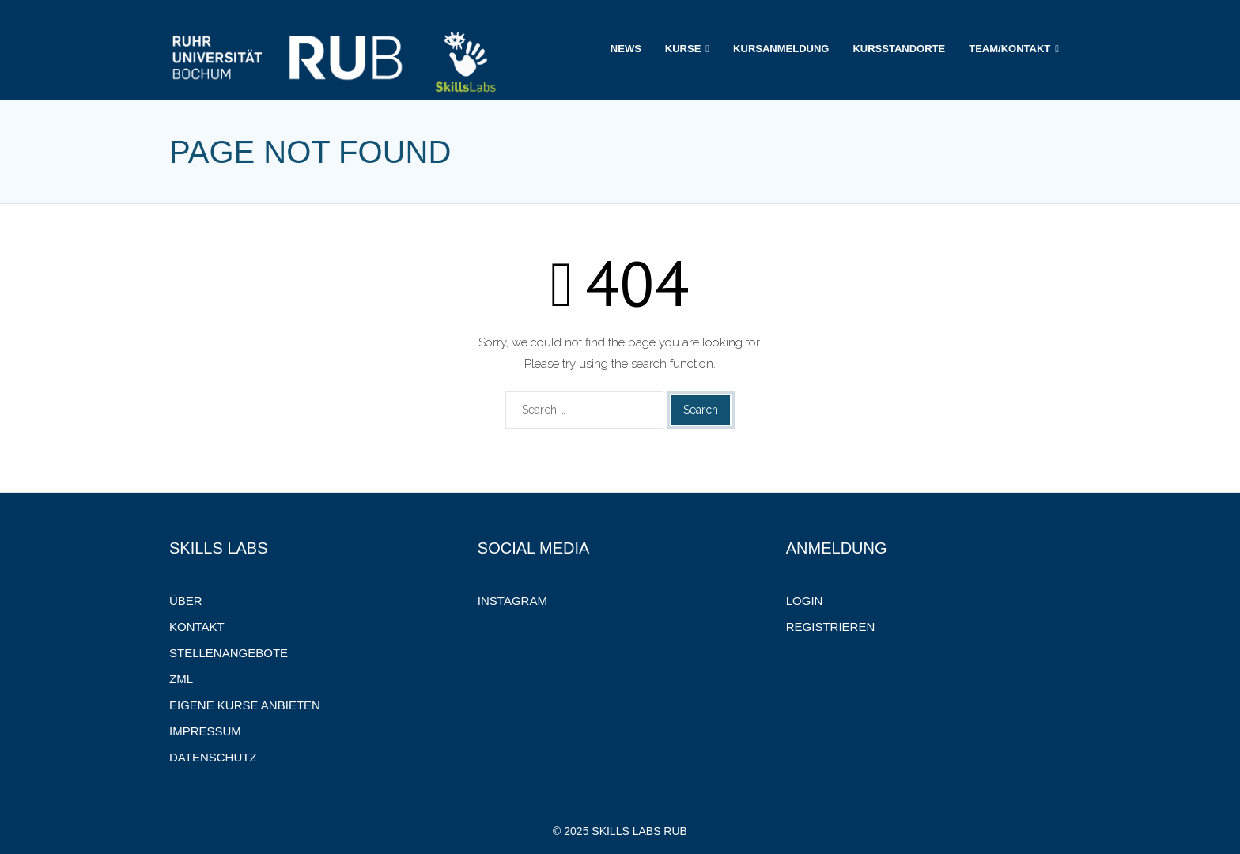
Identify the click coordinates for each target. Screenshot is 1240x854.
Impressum (205, 731)
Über (185, 600)
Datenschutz (213, 757)
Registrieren (830, 626)
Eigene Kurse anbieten (244, 705)
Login (804, 600)
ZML (181, 679)
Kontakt (197, 626)
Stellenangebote (228, 652)
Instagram (512, 600)
